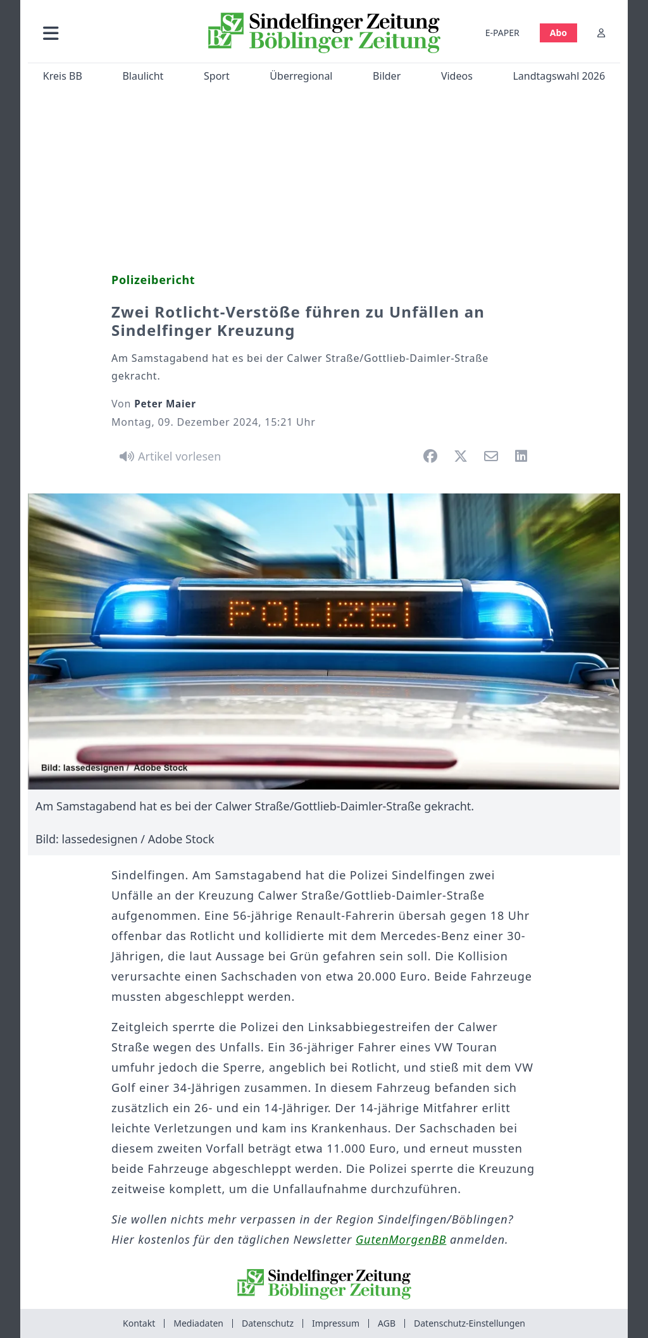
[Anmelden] (601, 32)
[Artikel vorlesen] (168, 456)
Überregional (301, 76)
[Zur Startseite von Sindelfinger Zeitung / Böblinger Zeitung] (324, 33)
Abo (558, 33)
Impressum (335, 1323)
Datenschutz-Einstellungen (469, 1323)
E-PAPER (502, 33)
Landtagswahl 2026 (559, 76)
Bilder (387, 76)
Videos (457, 76)
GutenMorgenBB (401, 1239)
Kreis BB (62, 76)
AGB (387, 1323)
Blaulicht (142, 76)
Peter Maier (165, 403)
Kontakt (139, 1323)
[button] (113, 32)
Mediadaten (198, 1323)
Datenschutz (268, 1323)
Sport (217, 76)
